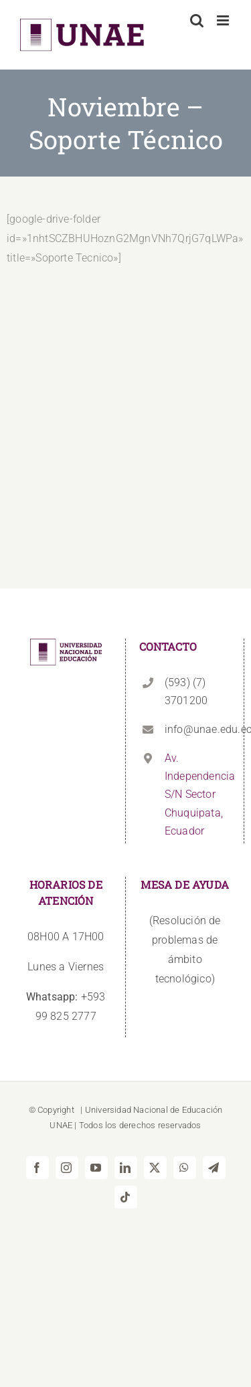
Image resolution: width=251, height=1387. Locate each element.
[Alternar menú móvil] (224, 20)
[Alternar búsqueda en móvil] (196, 20)
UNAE (61, 1125)
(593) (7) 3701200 (186, 691)
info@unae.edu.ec (197, 729)
